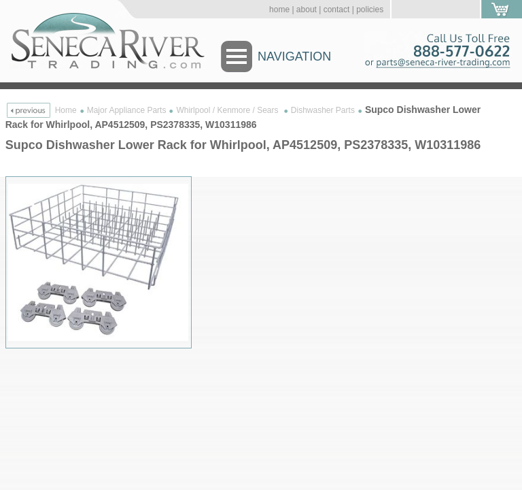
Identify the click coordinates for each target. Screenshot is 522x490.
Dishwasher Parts (323, 110)
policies (369, 9)
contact (337, 9)
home (279, 9)
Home (66, 110)
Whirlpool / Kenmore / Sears (228, 110)
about (306, 9)
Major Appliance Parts (127, 110)
